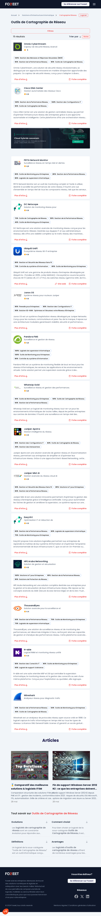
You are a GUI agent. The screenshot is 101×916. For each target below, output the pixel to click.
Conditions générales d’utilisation (82, 909)
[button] (79, 36)
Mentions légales (60, 909)
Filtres (50, 31)
